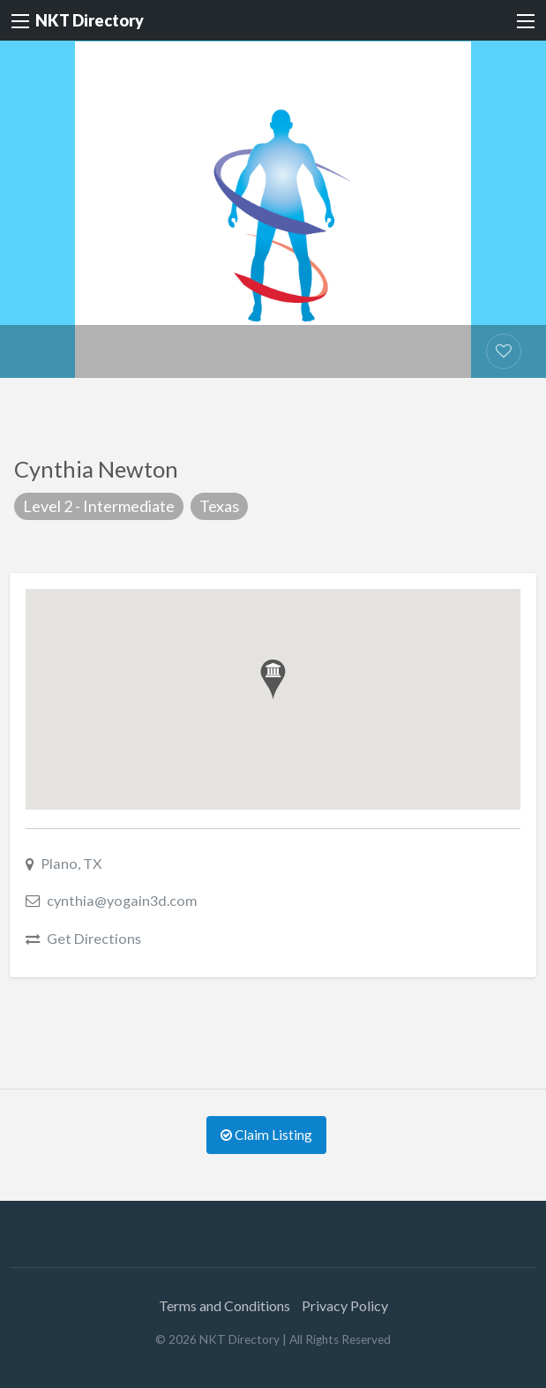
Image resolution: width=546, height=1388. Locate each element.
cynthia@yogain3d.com (122, 900)
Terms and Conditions (224, 1305)
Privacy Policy (345, 1305)
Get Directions (94, 938)
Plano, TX (71, 863)
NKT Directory (89, 20)
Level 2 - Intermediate (99, 506)
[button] (273, 679)
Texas (219, 506)
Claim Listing (266, 1135)
